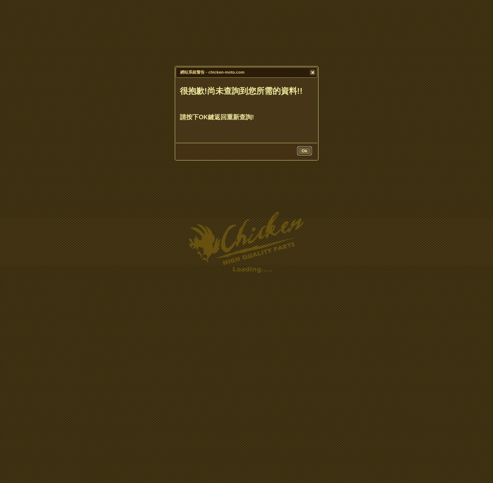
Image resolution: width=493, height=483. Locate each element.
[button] (312, 72)
